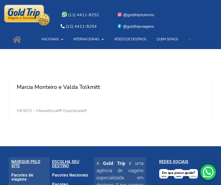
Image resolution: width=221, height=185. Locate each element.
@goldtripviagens (135, 26)
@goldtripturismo (135, 15)
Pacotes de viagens (22, 177)
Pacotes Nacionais (70, 175)
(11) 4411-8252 (80, 15)
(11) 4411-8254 (81, 26)
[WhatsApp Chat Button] (208, 172)
